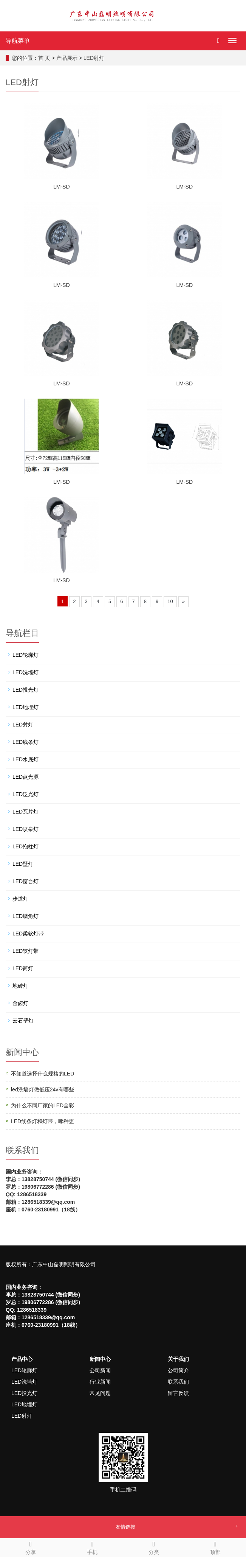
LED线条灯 (25, 742)
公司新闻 (100, 1370)
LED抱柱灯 (25, 846)
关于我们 (178, 1359)
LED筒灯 (22, 968)
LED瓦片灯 (25, 812)
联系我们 (178, 1382)
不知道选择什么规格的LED (42, 1074)
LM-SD (61, 187)
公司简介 (178, 1370)
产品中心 (21, 1359)
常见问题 (100, 1393)
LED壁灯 (22, 864)
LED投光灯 (25, 690)
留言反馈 (178, 1393)
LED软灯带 (25, 951)
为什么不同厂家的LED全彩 (42, 1105)
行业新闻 (100, 1382)
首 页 (44, 58)
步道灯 (20, 899)
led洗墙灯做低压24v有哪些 (42, 1089)
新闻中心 (100, 1359)
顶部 (215, 1546)
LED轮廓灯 (25, 655)
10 (170, 601)
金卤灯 (20, 1003)
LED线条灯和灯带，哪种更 (42, 1121)
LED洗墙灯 (25, 672)
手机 (92, 1546)
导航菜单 (18, 40)
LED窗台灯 (25, 881)
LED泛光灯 (25, 794)
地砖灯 (20, 986)
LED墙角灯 (25, 916)
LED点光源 (25, 777)
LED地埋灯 (25, 707)
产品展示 (66, 58)
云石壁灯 (23, 1021)
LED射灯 (94, 58)
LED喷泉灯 (25, 829)
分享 (31, 1546)
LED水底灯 (25, 759)
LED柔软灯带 (28, 933)
